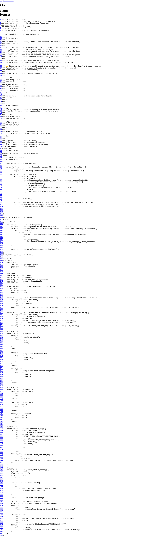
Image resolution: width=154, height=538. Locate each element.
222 (1, 432)
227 (1, 442)
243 (1, 472)
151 (1, 300)
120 (1, 242)
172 (1, 339)
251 (1, 487)
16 (1, 47)
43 (1, 98)
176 (1, 346)
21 (1, 57)
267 (1, 517)
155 (1, 307)
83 (1, 173)
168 (1, 332)
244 (1, 474)
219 (1, 427)
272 (1, 526)
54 (1, 118)
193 (1, 378)
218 (1, 425)
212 (1, 414)
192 (1, 376)
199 (1, 389)
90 (1, 186)
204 (1, 399)
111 (1, 225)
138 (1, 275)
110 (1, 223)
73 (1, 154)
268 (1, 518)
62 (1, 133)
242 (1, 470)
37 (1, 87)
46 (1, 103)
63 (1, 135)
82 (1, 171)
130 (1, 260)
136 (1, 272)
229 (1, 445)
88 (1, 182)
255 (1, 494)
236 (1, 459)
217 (1, 423)
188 (1, 369)
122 (1, 246)
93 (1, 191)
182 (1, 358)
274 (1, 530)
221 (1, 431)
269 (1, 520)
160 (1, 317)
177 (1, 348)
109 (1, 221)
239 (1, 464)
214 (1, 418)
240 (1, 466)
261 (1, 505)
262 (1, 507)
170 (1, 335)
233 (1, 453)
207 (1, 404)
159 (1, 315)
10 (1, 36)
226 (1, 440)
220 (1, 429)
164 (1, 324)
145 (1, 289)
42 (1, 96)
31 (1, 75)
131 (1, 262)
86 (1, 178)
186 (1, 365)
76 (1, 160)
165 (1, 326)
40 (1, 92)
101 (1, 206)
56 (1, 122)
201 (1, 393)
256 (1, 496)
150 (1, 298)
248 (1, 481)
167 (1, 330)
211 (1, 412)
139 (1, 277)
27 (1, 68)
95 (1, 195)
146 (1, 290)
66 (1, 141)
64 (1, 137)
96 (1, 197)
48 (1, 107)
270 (1, 522)
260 (1, 504)
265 (1, 513)
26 (1, 66)
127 (1, 255)
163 (1, 322)
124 (1, 249)
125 (1, 251)
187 (1, 367)
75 (1, 158)
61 (1, 132)
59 (1, 128)
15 (1, 46)
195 (1, 382)
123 (1, 247)
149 (1, 296)
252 (1, 488)
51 (1, 113)
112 (1, 227)
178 (1, 350)
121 (1, 244)
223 (1, 434)
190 (1, 373)
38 (1, 89)
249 (1, 483)
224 (1, 436)
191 (1, 375)
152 (1, 302)
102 (1, 208)
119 (1, 240)
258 (1, 500)
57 (1, 124)
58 (1, 126)
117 (1, 236)
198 (1, 388)
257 (1, 498)
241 (1, 468)
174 (1, 343)
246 (1, 477)
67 (1, 143)
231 (1, 449)
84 (1, 175)
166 (1, 328)
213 (1, 416)
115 (1, 232)
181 (1, 356)
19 (1, 53)
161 (1, 318)
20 (1, 55)
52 (1, 115)
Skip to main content (7, 1)
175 (1, 345)
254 (1, 492)
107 (1, 218)
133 (1, 266)
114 (1, 231)
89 (1, 184)
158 (1, 313)
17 (1, 49)
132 (1, 264)
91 (1, 188)
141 (1, 281)
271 (1, 524)
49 (1, 109)
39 (1, 90)
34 (1, 81)
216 (1, 421)
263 (1, 509)
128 (1, 257)
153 (1, 303)
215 (1, 419)
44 (1, 100)
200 (1, 391)
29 (1, 72)
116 (1, 234)
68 (1, 145)
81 (1, 169)
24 (1, 62)
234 (1, 455)
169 (1, 333)
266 (1, 515)
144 (1, 287)
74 (1, 156)
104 (1, 212)
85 (1, 176)
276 (1, 533)
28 (1, 70)
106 (1, 216)
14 (1, 44)
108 (1, 219)
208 (1, 406)
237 (1, 461)
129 (1, 259)
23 (1, 60)
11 (1, 38)
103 (1, 210)
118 (1, 238)
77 (1, 161)
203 (1, 397)
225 (1, 438)
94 (1, 193)
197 (1, 386)
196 (1, 384)
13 (1, 42)
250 (1, 485)
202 (1, 395)
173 (1, 341)
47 (1, 105)
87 (1, 180)
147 (1, 292)
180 (1, 354)
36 (1, 85)
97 (1, 199)
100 (1, 204)
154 (1, 305)
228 (1, 444)
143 (1, 285)
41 (1, 94)
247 (1, 479)
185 (1, 363)
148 (1, 294)
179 (1, 352)
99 (1, 203)
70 (1, 148)
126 (1, 253)
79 (1, 165)
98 (1, 201)
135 (1, 270)
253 (1, 490)
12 (1, 40)
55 (1, 120)
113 (1, 229)
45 (1, 102)
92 (1, 189)
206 (1, 402)
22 (1, 59)
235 (1, 457)
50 (1, 111)
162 (1, 320)
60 (1, 130)
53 (1, 117)
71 (1, 150)
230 (1, 447)
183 (1, 359)
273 (1, 528)
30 (1, 74)
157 (1, 311)
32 (1, 77)
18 (1, 51)
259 (1, 502)
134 (1, 268)
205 (1, 401)
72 (1, 152)
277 (1, 535)
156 (1, 309)
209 (1, 408)
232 (1, 451)
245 (1, 475)
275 (1, 531)
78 (1, 163)
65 (1, 139)
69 (1, 146)
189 (1, 371)
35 (1, 83)
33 (1, 79)
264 (1, 511)
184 (1, 361)
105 (1, 214)
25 (1, 64)
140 (1, 279)
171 (1, 337)
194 (1, 380)
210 (1, 410)
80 (1, 167)
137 (1, 274)
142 (1, 283)
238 (1, 462)
